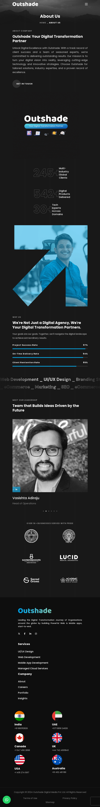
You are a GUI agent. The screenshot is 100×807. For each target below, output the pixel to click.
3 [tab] (48, 511)
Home (43, 22)
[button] (24, 84)
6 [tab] (56, 511)
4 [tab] (51, 511)
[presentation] (43, 511)
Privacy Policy (70, 798)
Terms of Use (30, 798)
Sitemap (50, 802)
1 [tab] (43, 511)
